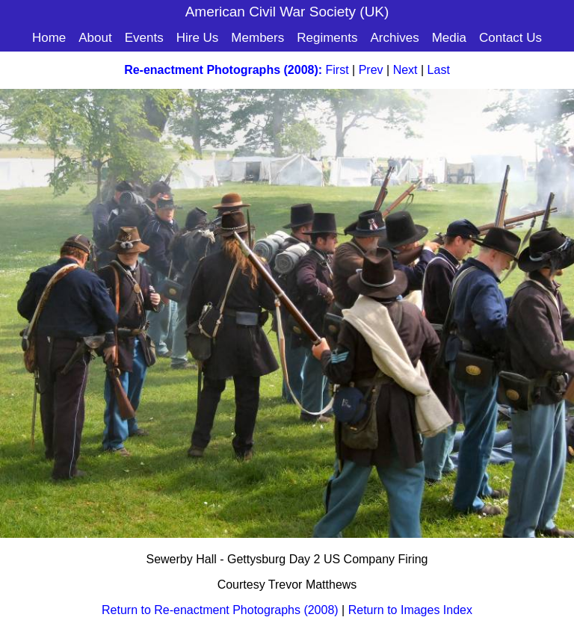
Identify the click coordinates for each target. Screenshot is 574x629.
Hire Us (197, 38)
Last (439, 69)
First (337, 69)
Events (144, 38)
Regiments (327, 38)
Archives (394, 38)
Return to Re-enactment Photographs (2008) (220, 610)
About (94, 38)
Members (257, 38)
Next (405, 69)
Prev (371, 69)
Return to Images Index (410, 610)
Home (49, 38)
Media (449, 38)
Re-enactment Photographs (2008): (223, 69)
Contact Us (510, 38)
